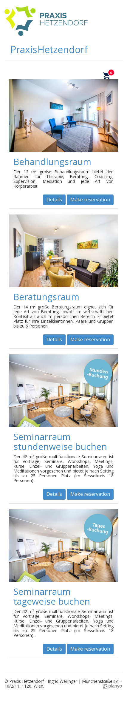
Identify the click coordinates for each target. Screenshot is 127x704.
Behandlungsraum (52, 161)
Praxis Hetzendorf (49, 49)
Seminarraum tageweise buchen (51, 596)
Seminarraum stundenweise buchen (60, 441)
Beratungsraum (46, 297)
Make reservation (90, 199)
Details (54, 199)
